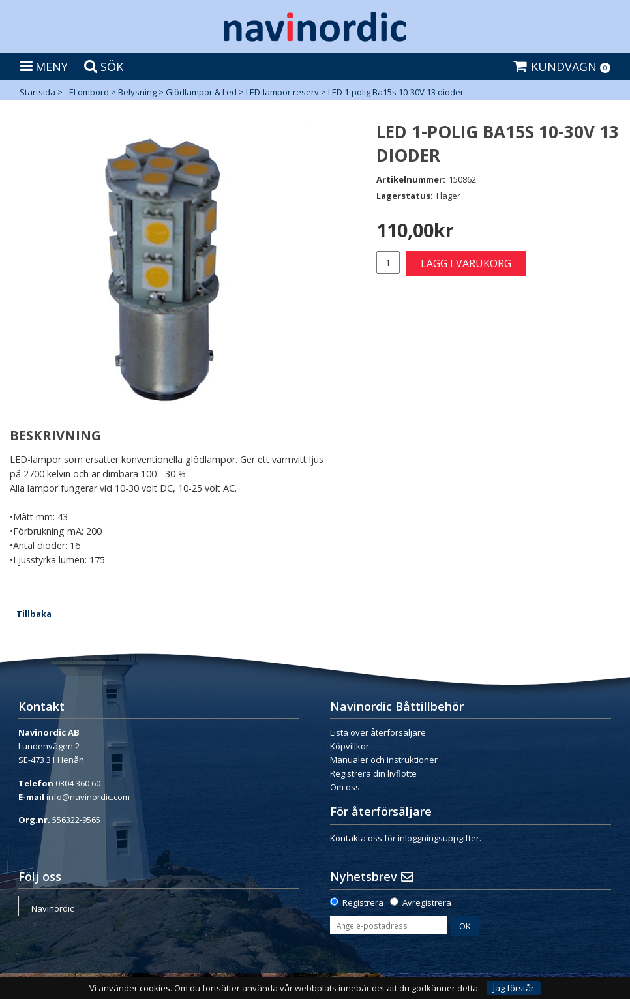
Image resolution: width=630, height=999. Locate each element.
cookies (155, 988)
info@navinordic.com (88, 797)
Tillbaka (34, 613)
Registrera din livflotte (373, 773)
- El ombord (87, 92)
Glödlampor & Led (201, 92)
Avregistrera (426, 902)
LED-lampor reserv (282, 92)
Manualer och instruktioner (384, 760)
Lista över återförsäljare (378, 732)
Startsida (37, 92)
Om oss (345, 787)
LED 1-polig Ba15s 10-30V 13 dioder (396, 92)
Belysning (137, 92)
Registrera (362, 902)
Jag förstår (513, 988)
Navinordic (52, 908)
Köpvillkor (349, 746)
